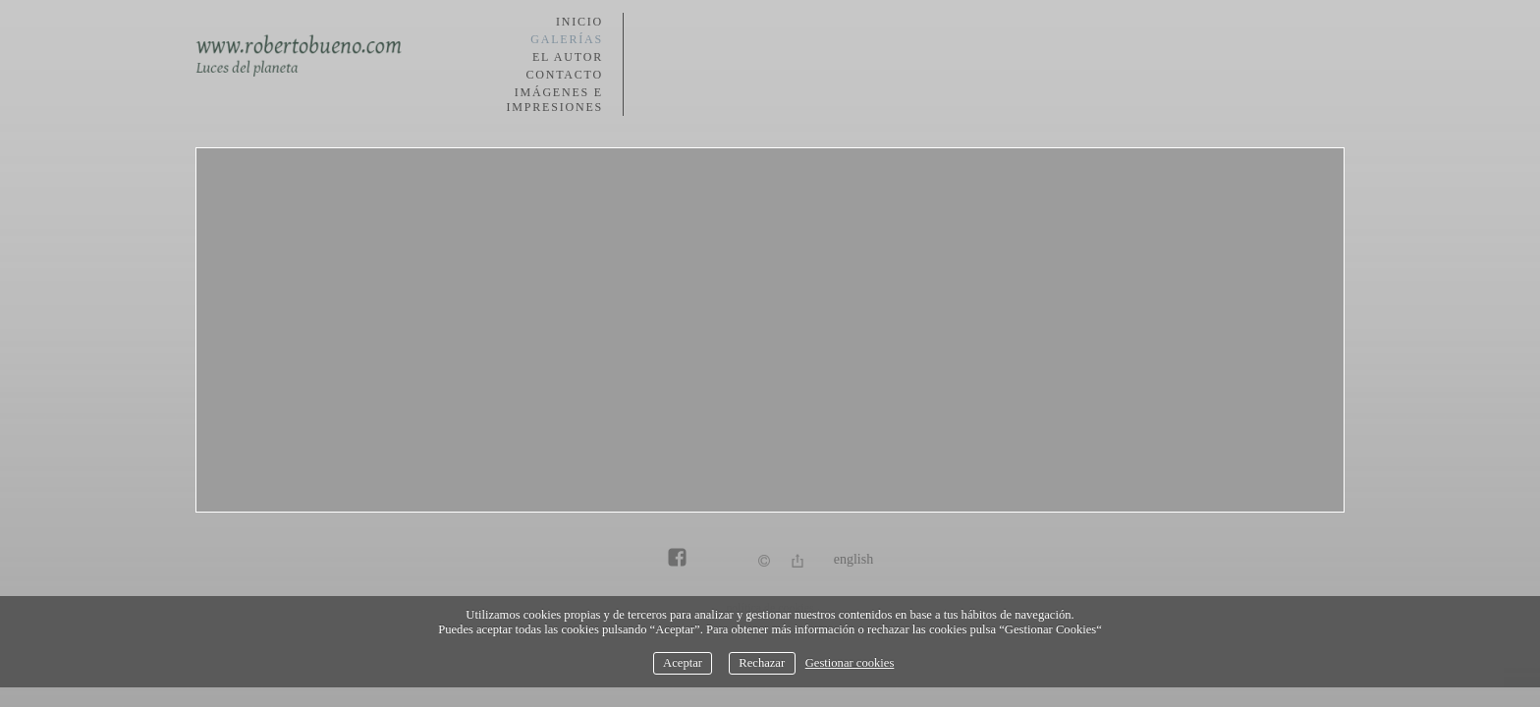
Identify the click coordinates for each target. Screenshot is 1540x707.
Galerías (566, 39)
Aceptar (682, 663)
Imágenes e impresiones (555, 99)
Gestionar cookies (850, 663)
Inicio (579, 21)
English (853, 559)
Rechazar (762, 663)
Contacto (564, 75)
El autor (567, 57)
